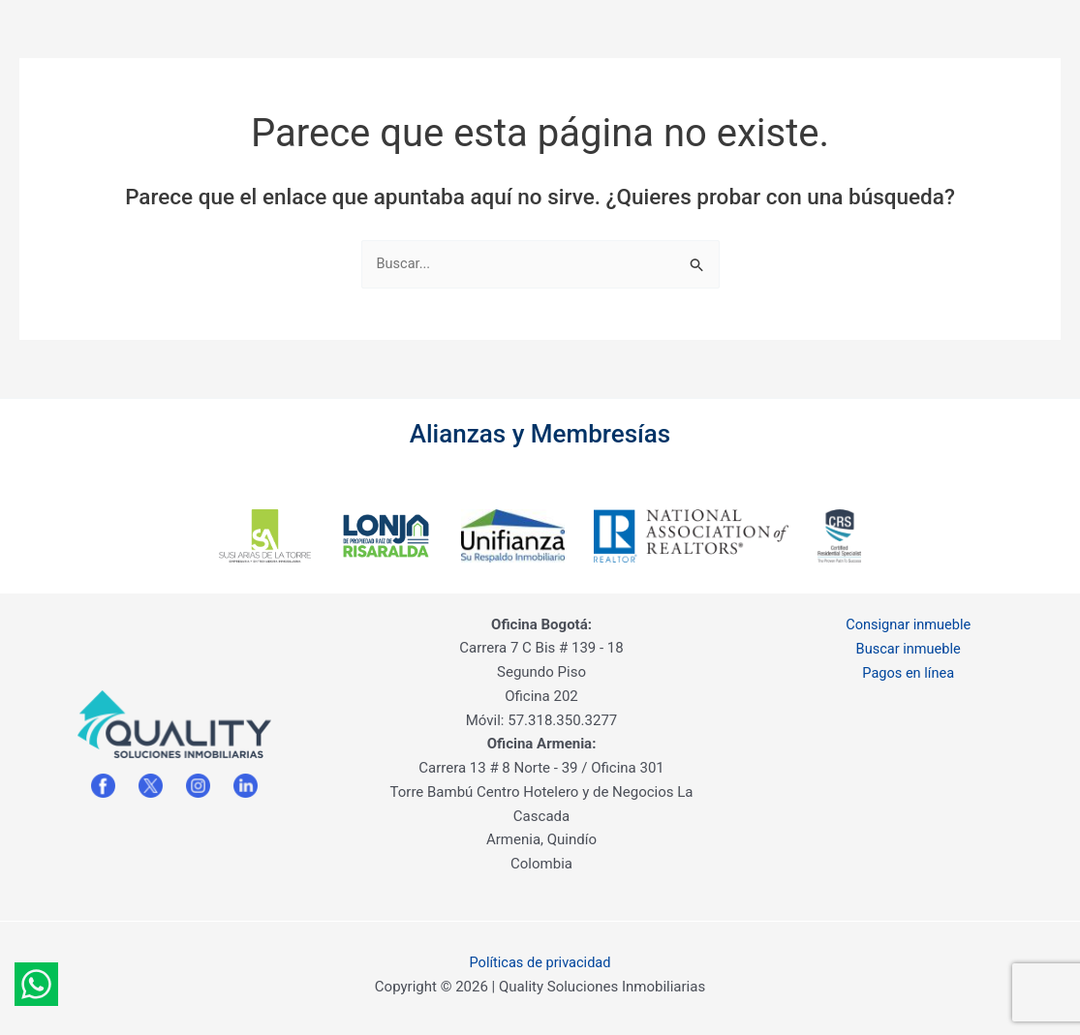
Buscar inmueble (908, 645)
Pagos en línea (908, 669)
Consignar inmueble (908, 621)
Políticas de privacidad (540, 959)
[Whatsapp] (36, 984)
